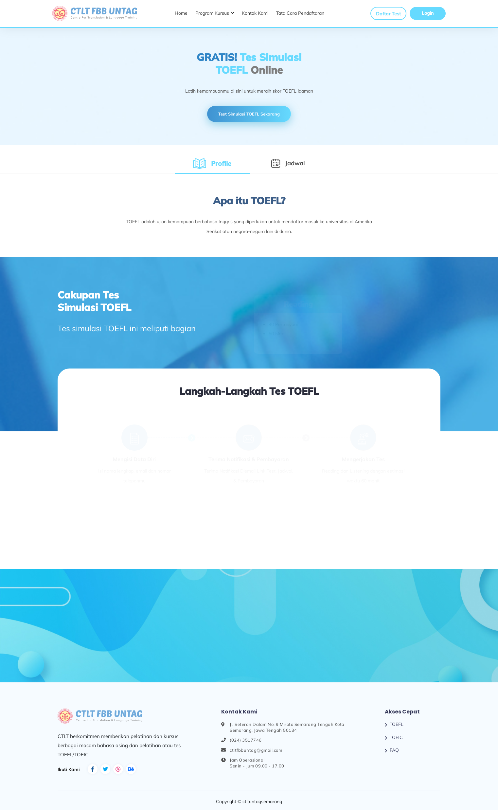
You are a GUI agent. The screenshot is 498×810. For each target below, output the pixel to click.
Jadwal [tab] (290, 163)
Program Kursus (212, 13)
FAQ (394, 750)
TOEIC (396, 737)
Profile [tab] (215, 163)
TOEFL (396, 724)
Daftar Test (388, 14)
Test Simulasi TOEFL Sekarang (249, 114)
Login (428, 13)
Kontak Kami (255, 13)
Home (181, 13)
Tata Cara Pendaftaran (300, 13)
